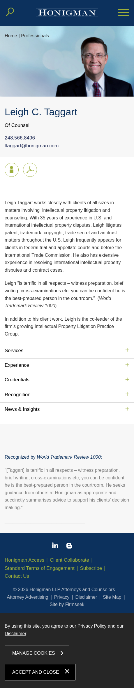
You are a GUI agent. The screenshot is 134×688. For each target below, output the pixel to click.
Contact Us (17, 576)
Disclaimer (86, 597)
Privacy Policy (92, 626)
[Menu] (124, 13)
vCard (9, 168)
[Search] (10, 12)
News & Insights (22, 409)
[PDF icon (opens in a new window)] (30, 170)
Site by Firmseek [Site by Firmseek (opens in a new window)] (67, 604)
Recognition (18, 394)
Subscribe (91, 568)
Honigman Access (24, 560)
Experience (17, 365)
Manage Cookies (33, 653)
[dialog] (67, 650)
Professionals (35, 35)
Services (14, 350)
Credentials (17, 380)
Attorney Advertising (27, 597)
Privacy (61, 597)
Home (11, 35)
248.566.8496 (20, 138)
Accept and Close (35, 672)
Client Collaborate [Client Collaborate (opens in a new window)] (69, 560)
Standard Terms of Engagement (40, 568)
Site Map (112, 597)
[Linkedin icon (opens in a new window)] (55, 546)
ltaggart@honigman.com (32, 146)
